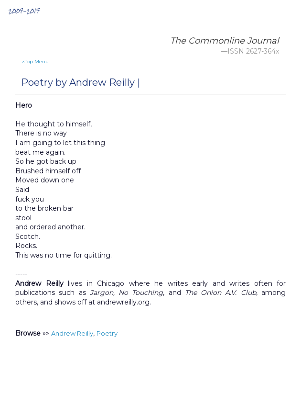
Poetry (107, 333)
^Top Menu (35, 61)
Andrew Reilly (72, 333)
